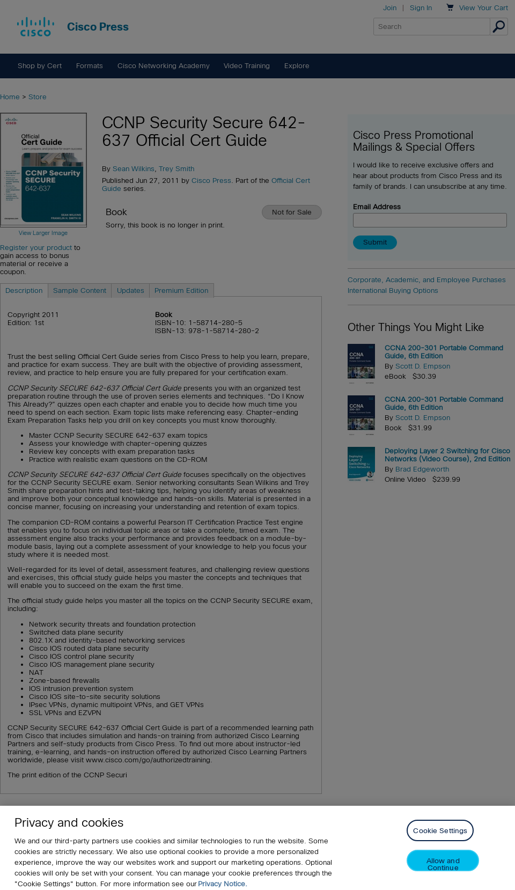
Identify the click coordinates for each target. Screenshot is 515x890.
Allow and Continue (443, 869)
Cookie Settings (440, 836)
